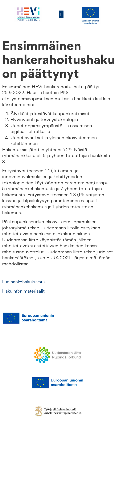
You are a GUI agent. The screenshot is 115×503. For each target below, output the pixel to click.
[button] (61, 14)
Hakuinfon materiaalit (23, 291)
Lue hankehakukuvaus (23, 282)
